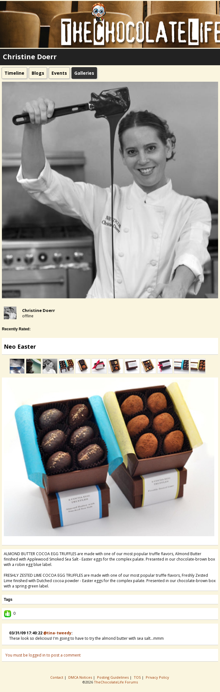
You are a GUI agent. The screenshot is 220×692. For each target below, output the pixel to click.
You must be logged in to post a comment (43, 655)
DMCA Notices (80, 677)
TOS (138, 677)
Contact (57, 677)
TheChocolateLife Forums (116, 682)
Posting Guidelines (113, 677)
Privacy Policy (158, 677)
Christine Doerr (38, 310)
